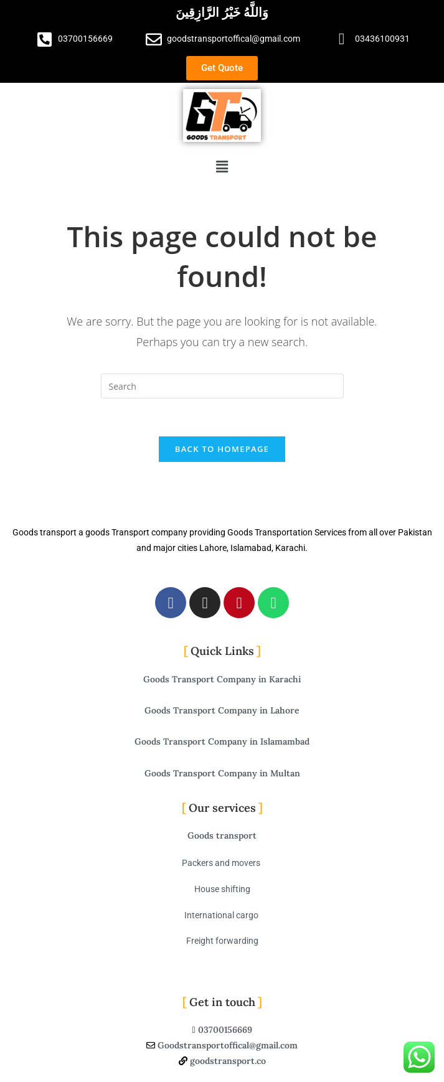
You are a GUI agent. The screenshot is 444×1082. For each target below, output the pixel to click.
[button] (221, 166)
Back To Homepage (222, 448)
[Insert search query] (222, 386)
